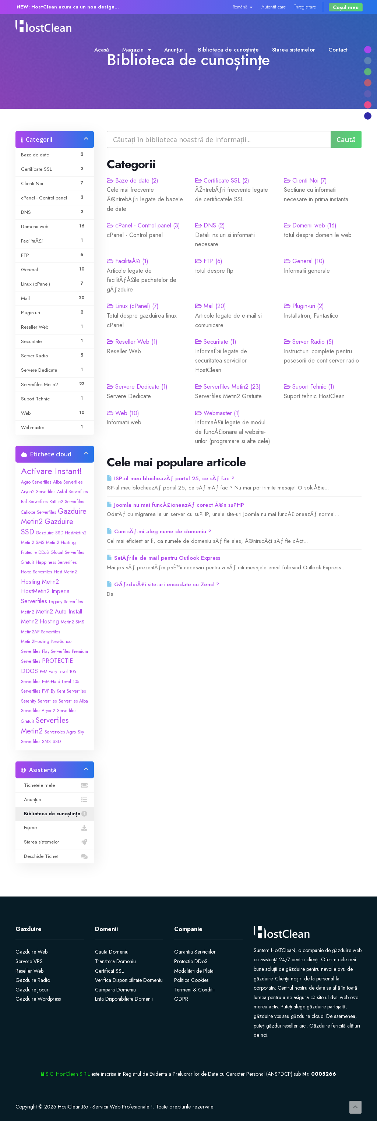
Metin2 (27, 612)
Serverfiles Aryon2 (38, 710)
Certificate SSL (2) (222, 180)
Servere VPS (29, 961)
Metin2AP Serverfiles (40, 632)
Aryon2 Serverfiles (38, 491)
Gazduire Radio (32, 980)
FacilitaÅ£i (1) (127, 261)
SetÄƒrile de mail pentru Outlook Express (163, 558)
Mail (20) (210, 306)
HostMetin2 (35, 591)
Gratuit (27, 562)
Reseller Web (29, 971)
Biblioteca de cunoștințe (228, 50)
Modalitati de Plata (194, 971)
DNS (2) (210, 225)
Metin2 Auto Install (59, 611)
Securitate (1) (215, 341)
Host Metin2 (65, 572)
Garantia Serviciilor (195, 951)
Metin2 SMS (72, 622)
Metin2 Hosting (40, 621)
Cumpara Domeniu (115, 989)
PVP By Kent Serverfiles (64, 691)
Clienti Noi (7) (305, 180)
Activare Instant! (51, 470)
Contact (338, 50)
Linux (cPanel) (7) (133, 306)
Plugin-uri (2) (304, 306)
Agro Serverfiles (36, 482)
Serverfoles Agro (60, 732)
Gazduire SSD (47, 526)
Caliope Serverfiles (38, 512)
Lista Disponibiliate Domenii (124, 998)
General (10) (304, 261)
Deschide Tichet (54, 856)
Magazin (136, 50)
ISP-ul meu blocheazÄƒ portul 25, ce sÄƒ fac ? (171, 478)
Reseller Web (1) (132, 341)
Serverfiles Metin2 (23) (228, 386)
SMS (46, 741)
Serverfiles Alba (73, 701)
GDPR (181, 998)
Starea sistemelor (293, 50)
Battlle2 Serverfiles (66, 501)
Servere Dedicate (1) (137, 386)
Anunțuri (174, 50)
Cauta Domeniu (111, 951)
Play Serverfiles (56, 651)
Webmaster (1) (217, 413)
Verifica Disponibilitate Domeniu (129, 980)
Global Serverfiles (67, 552)
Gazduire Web (31, 951)
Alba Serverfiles (67, 482)
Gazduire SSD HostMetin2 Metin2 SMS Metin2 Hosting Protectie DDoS (54, 543)
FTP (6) (208, 261)
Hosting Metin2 (40, 581)
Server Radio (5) (309, 341)
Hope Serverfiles (36, 572)
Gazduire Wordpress (38, 998)
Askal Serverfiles (72, 491)
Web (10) (123, 413)
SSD (57, 741)
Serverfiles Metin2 (44, 725)
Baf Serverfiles (34, 501)
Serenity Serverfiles (39, 701)
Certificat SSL (109, 971)
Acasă (101, 50)
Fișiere (54, 827)
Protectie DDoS (191, 961)
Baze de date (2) (132, 180)
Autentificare (273, 6)
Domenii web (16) (310, 225)
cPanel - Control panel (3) (143, 225)
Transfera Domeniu (115, 961)
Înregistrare (305, 6)
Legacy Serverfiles (66, 601)
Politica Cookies (191, 980)
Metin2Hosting (35, 641)
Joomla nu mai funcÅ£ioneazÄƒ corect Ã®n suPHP (175, 505)
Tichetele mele (54, 785)
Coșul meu (346, 7)
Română (243, 6)
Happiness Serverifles (56, 562)
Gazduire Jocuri (32, 989)
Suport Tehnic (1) (309, 386)
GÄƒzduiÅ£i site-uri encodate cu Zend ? (163, 584)
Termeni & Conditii (194, 989)
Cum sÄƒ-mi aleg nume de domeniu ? (159, 531)
